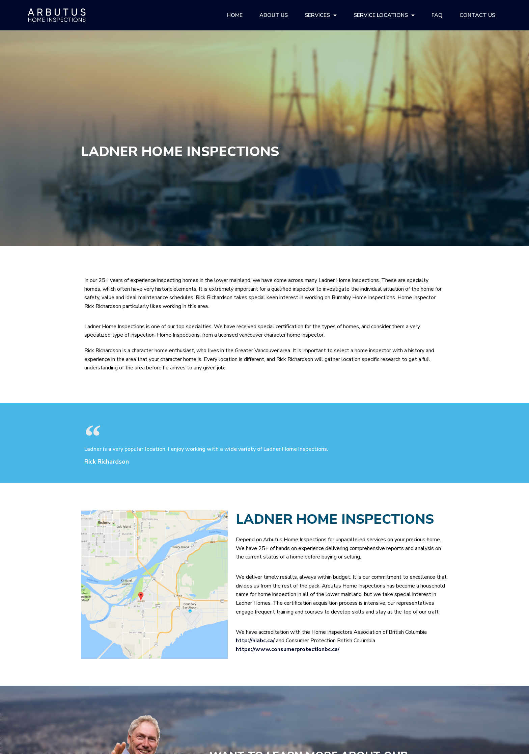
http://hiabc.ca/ (255, 640)
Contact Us (477, 15)
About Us (273, 15)
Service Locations (384, 15)
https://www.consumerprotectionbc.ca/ (287, 649)
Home (235, 15)
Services (321, 15)
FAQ (437, 15)
